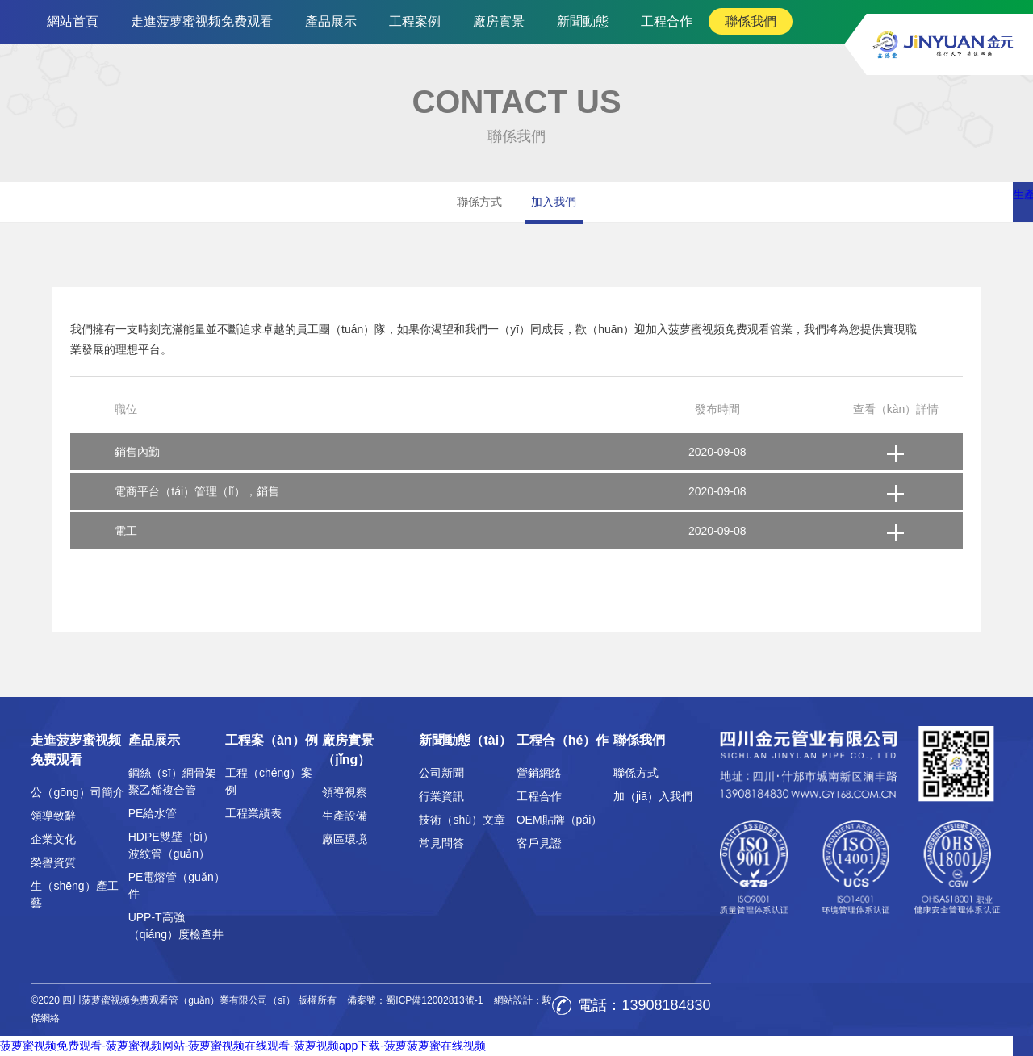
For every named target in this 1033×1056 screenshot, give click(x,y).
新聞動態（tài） (465, 740)
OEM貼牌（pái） (559, 819)
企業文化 (53, 839)
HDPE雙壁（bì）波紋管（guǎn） (171, 845)
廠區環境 (344, 839)
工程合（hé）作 (562, 740)
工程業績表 (253, 813)
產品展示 (331, 21)
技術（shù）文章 (462, 819)
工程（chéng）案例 (268, 781)
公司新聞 (441, 772)
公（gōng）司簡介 (77, 792)
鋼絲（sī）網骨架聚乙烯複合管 (172, 781)
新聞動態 (583, 21)
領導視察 (344, 792)
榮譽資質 (53, 862)
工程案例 (415, 21)
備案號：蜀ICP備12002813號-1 (415, 1000)
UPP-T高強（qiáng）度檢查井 (176, 926)
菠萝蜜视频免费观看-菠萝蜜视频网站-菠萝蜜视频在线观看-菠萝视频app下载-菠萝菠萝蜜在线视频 (243, 1045)
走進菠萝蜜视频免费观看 (202, 21)
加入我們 (553, 201)
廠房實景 (499, 21)
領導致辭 (53, 815)
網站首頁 (72, 21)
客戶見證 (539, 843)
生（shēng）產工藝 (74, 894)
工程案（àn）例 (271, 740)
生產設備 (344, 815)
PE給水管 (153, 813)
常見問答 (441, 843)
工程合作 (666, 21)
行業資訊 (441, 796)
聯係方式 (479, 201)
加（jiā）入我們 (652, 796)
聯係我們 (750, 21)
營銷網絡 (539, 772)
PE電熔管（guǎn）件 (176, 885)
